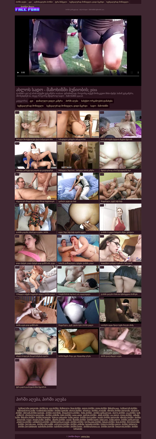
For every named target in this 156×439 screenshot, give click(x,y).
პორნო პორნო (77, 422)
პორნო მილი (27, 7)
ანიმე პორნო (103, 415)
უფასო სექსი (38, 420)
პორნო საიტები (61, 411)
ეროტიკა (87, 411)
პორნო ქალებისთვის (27, 426)
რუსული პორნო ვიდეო (110, 424)
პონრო (48, 420)
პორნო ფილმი (107, 426)
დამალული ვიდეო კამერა (49, 101)
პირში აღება (21, 2)
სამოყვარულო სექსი (26, 411)
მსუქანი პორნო (79, 420)
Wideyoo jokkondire (59, 417)
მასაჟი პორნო (108, 422)
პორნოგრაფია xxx (92, 426)
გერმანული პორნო (40, 422)
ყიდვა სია (85, 437)
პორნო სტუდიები (43, 417)
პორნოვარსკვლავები (59, 422)
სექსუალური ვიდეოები (28, 408)
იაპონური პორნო (45, 426)
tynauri (29, 420)
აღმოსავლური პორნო (43, 2)
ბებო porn (104, 420)
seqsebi (69, 420)
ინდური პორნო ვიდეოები (118, 411)
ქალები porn (30, 424)
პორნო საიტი (93, 420)
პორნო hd (43, 408)
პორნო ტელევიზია (88, 417)
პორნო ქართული (130, 424)
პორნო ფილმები (53, 413)
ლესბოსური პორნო (45, 411)
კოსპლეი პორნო (24, 422)
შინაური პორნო (28, 417)
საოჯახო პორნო (92, 424)
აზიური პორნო (58, 420)
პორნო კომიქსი (52, 415)
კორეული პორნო (62, 424)
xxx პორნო (131, 413)
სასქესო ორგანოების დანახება (97, 101)
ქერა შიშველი (61, 2)
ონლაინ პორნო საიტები (34, 413)
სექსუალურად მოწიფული (117, 2)
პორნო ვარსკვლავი (102, 413)
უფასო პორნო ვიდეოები (108, 417)
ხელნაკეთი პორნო (93, 422)
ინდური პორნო (127, 417)
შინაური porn (113, 408)
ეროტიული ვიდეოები (35, 415)
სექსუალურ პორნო (128, 408)
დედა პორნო (101, 408)
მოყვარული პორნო (71, 413)
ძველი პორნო (119, 413)
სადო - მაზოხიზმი (99, 106)
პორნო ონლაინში (45, 424)
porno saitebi (77, 415)
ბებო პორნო (65, 415)
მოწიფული (64, 408)
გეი (30, 2)
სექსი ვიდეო (73, 417)
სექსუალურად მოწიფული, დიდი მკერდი (86, 2)
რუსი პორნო (86, 413)
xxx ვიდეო (114, 415)
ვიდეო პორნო (88, 408)
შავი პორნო (75, 408)
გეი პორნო (54, 408)
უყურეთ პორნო (90, 415)
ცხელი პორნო (75, 411)
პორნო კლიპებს (98, 411)
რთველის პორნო (123, 426)
